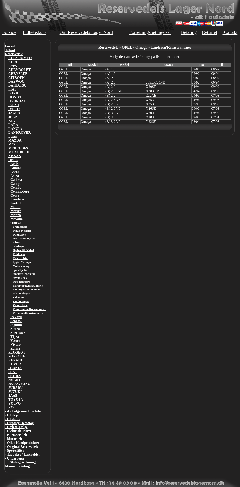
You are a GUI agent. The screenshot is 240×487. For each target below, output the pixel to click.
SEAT (12, 372)
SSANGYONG (19, 384)
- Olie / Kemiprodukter (22, 442)
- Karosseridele (16, 435)
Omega (15, 223)
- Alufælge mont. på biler (23, 411)
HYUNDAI (16, 101)
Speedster (17, 333)
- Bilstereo (12, 419)
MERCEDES (18, 148)
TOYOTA (15, 399)
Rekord (16, 317)
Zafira (15, 348)
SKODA (14, 376)
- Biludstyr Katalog (19, 423)
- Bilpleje (12, 415)
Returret (209, 32)
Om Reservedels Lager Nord (86, 32)
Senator (16, 321)
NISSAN (14, 156)
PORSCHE (16, 356)
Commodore (19, 191)
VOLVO (14, 403)
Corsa (14, 195)
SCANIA (15, 368)
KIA (11, 121)
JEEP (12, 117)
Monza (15, 215)
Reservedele (14, 54)
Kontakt (229, 32)
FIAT (12, 89)
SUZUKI (15, 391)
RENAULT (16, 360)
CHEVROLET (19, 70)
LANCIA (15, 128)
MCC (12, 144)
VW (11, 407)
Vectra (15, 340)
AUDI (12, 62)
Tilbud (10, 50)
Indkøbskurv (34, 32)
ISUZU (13, 105)
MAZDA (14, 140)
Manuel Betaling (17, 466)
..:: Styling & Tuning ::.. (23, 462)
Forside (9, 32)
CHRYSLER (17, 73)
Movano (16, 219)
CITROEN (16, 77)
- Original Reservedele (21, 446)
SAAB (13, 395)
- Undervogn (14, 458)
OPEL (13, 160)
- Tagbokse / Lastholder (22, 454)
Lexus (12, 136)
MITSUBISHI (18, 152)
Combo (15, 187)
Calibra (16, 179)
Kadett (15, 203)
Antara (15, 168)
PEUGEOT (16, 352)
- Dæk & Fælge (16, 427)
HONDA (14, 97)
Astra (14, 176)
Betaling (189, 32)
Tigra (14, 336)
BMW (12, 66)
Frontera (17, 199)
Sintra (15, 329)
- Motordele (13, 439)
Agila (14, 164)
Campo (15, 183)
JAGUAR (15, 113)
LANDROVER (19, 132)
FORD (13, 93)
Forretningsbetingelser (150, 32)
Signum (16, 325)
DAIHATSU (17, 85)
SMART (14, 380)
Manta (15, 207)
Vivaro (15, 344)
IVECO (14, 109)
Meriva (15, 211)
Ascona (15, 172)
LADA (13, 124)
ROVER (14, 364)
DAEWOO (16, 81)
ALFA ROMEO (20, 58)
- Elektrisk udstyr (18, 431)
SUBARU (15, 388)
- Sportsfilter (14, 450)
